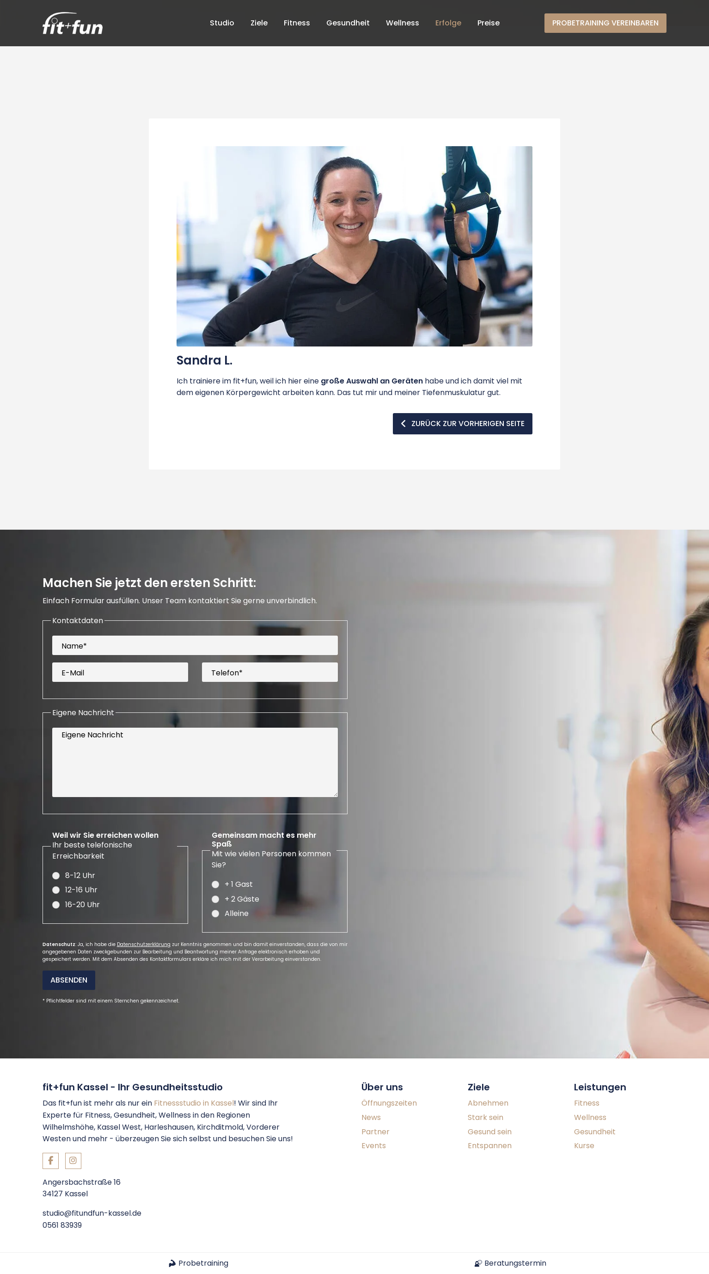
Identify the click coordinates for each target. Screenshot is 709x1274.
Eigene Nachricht (92, 709)
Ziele (259, 23)
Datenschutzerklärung (144, 910)
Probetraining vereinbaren (605, 23)
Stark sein (485, 1082)
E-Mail (72, 647)
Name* (74, 620)
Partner (375, 1097)
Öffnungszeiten (389, 1069)
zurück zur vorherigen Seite (463, 397)
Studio (222, 23)
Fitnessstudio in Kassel (194, 1069)
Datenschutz (645, 1239)
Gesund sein (490, 1097)
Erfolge (448, 23)
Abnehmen (488, 1069)
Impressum (592, 1239)
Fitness (297, 23)
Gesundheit (348, 23)
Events (373, 1111)
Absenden (68, 945)
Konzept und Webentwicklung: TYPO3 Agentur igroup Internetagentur (155, 1238)
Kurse (584, 1111)
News (371, 1082)
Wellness (402, 23)
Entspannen (490, 1111)
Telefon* (227, 647)
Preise (488, 23)
